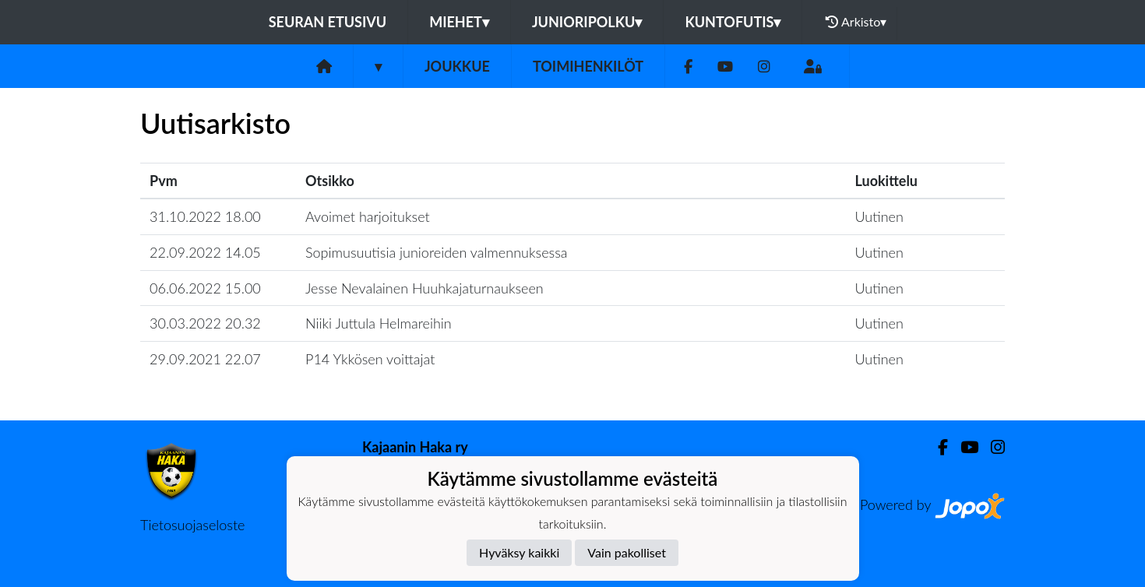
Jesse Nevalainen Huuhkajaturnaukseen (424, 288)
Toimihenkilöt (588, 66)
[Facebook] (688, 66)
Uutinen (879, 216)
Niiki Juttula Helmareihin (378, 323)
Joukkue (457, 66)
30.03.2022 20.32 (205, 323)
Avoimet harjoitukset (367, 216)
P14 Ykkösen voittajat (370, 358)
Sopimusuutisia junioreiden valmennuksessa (436, 252)
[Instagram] (764, 66)
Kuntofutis (732, 21)
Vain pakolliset (626, 552)
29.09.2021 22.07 (205, 358)
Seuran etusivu (328, 21)
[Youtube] (725, 66)
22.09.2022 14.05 (205, 252)
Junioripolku (587, 21)
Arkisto (856, 21)
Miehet (459, 21)
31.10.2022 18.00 (205, 216)
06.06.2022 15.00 (205, 288)
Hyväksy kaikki (519, 552)
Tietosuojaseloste (192, 524)
